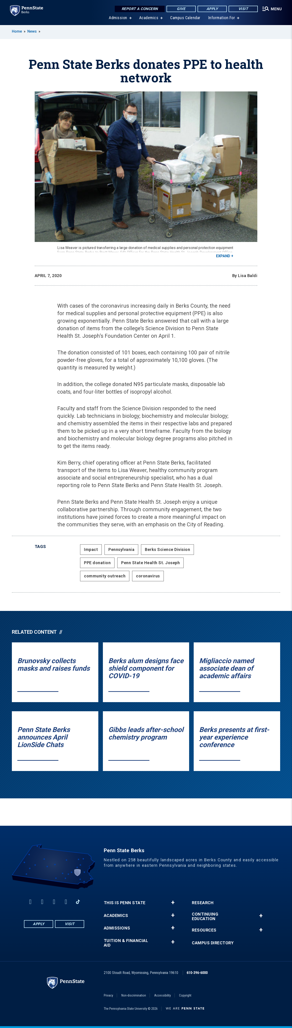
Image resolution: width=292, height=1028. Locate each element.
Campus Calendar (184, 18)
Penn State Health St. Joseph (150, 562)
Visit (242, 9)
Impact (91, 549)
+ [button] (173, 902)
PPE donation (97, 562)
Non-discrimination (133, 995)
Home (17, 31)
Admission (117, 18)
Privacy (108, 995)
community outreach (104, 576)
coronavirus (148, 576)
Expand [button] (223, 256)
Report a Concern (138, 9)
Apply (210, 9)
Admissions (117, 928)
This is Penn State (125, 903)
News (32, 31)
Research (203, 903)
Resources (204, 930)
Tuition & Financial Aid (126, 943)
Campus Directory (213, 943)
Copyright (185, 995)
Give (179, 9)
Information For (220, 18)
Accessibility (162, 995)
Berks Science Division (167, 549)
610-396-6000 (197, 973)
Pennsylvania (121, 549)
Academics (148, 18)
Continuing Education (205, 916)
